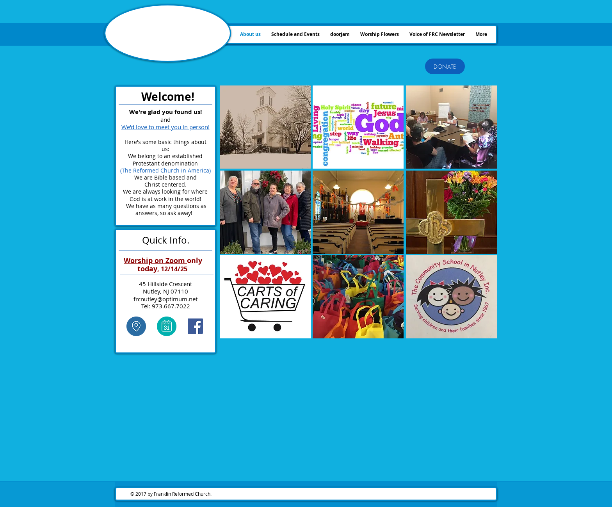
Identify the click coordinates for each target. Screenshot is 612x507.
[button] (265, 127)
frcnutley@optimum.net (165, 299)
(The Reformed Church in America (164, 170)
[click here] (136, 326)
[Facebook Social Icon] (195, 326)
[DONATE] (445, 66)
